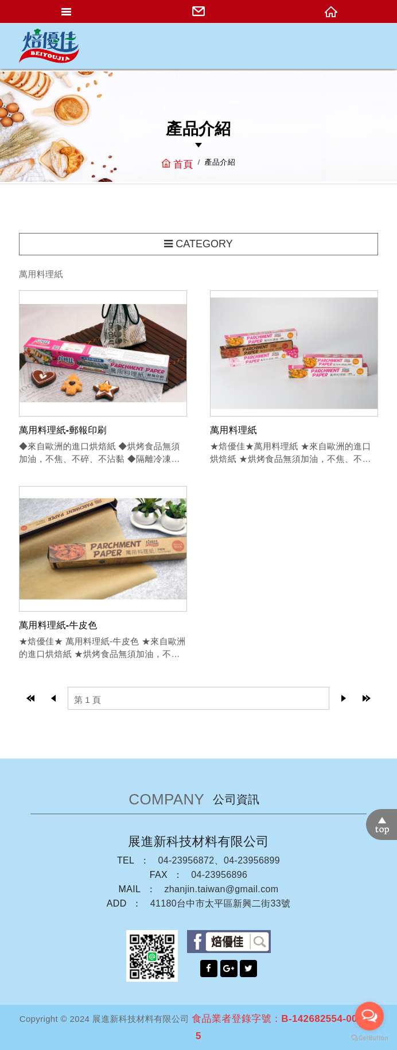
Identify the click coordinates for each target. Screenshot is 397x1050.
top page (30, 698)
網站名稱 (49, 46)
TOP (381, 824)
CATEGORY (198, 244)
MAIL (130, 889)
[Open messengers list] (369, 1016)
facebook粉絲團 (229, 941)
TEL (125, 860)
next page (343, 698)
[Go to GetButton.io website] (369, 1038)
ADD (117, 903)
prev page (53, 698)
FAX (159, 875)
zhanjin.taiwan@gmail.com (221, 889)
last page (366, 698)
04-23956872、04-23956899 (219, 860)
